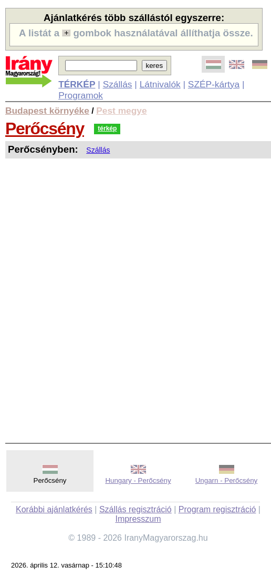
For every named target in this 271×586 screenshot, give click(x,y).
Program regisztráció (217, 509)
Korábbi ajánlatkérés (54, 509)
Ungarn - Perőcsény (226, 480)
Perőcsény (44, 128)
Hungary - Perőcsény (138, 480)
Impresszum (138, 518)
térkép (107, 128)
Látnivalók (160, 84)
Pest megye (121, 110)
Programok (80, 95)
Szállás (117, 84)
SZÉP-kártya (213, 84)
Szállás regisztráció (135, 509)
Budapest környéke (47, 110)
